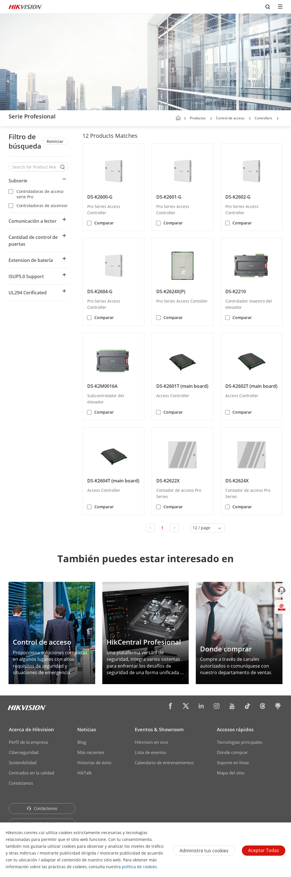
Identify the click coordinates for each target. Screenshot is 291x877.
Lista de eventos (150, 752)
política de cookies (139, 866)
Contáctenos (42, 808)
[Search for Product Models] (34, 167)
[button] (211, 118)
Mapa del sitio (230, 773)
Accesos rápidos (235, 729)
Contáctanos (21, 783)
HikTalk (84, 773)
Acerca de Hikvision (31, 729)
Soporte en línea (233, 762)
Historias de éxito (94, 762)
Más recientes (90, 752)
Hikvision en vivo (151, 742)
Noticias (86, 729)
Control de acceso (230, 118)
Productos (198, 118)
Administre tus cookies (204, 850)
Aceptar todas (263, 850)
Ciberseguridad (23, 752)
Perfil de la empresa (28, 742)
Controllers (263, 118)
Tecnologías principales (239, 742)
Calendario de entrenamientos (164, 762)
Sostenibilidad (22, 762)
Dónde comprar (232, 752)
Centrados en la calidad (31, 773)
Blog (81, 742)
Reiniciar (55, 141)
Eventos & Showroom (159, 729)
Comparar (104, 223)
